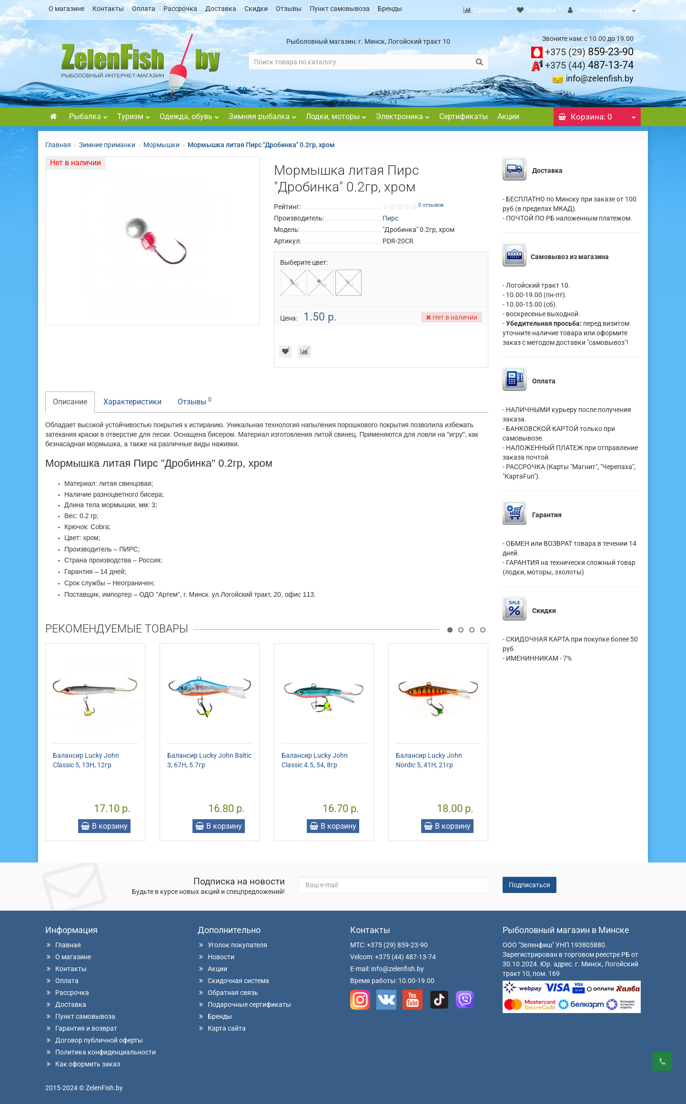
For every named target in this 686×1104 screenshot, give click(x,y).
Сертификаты (463, 113)
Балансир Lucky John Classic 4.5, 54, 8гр (315, 757)
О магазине (66, 8)
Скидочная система (233, 978)
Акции (508, 113)
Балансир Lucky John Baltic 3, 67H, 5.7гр (209, 757)
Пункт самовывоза (340, 8)
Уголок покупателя (232, 942)
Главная (58, 142)
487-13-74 (589, 62)
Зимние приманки (107, 142)
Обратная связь (228, 990)
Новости (216, 954)
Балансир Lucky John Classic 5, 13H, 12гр (86, 757)
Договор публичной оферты (94, 1037)
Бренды (390, 8)
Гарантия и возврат (81, 1025)
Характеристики (132, 398)
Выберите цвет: (304, 259)
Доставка (220, 8)
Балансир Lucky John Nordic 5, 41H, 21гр (429, 757)
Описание (70, 398)
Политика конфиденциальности (100, 1049)
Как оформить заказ (82, 1061)
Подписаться (529, 882)
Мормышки (161, 142)
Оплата (143, 8)
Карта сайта (222, 1025)
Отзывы (289, 8)
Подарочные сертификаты (244, 1001)
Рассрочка (180, 8)
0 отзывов (431, 202)
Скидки (256, 8)
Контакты (108, 8)
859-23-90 (589, 49)
